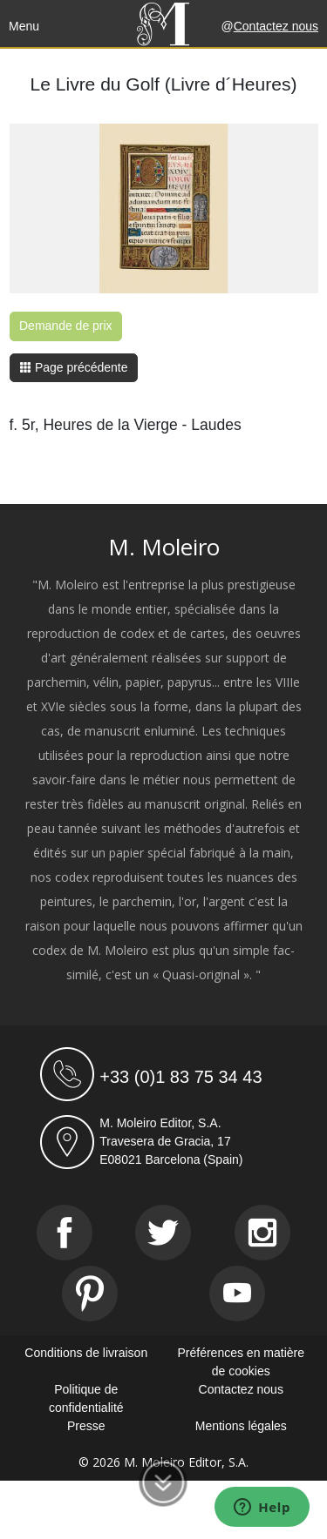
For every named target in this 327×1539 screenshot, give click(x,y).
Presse (86, 1426)
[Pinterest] (90, 1293)
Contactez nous (276, 26)
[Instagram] (262, 1232)
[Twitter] (163, 1232)
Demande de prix (65, 326)
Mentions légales (241, 1426)
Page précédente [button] (73, 367)
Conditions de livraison (85, 1353)
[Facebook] (64, 1232)
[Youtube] (237, 1293)
